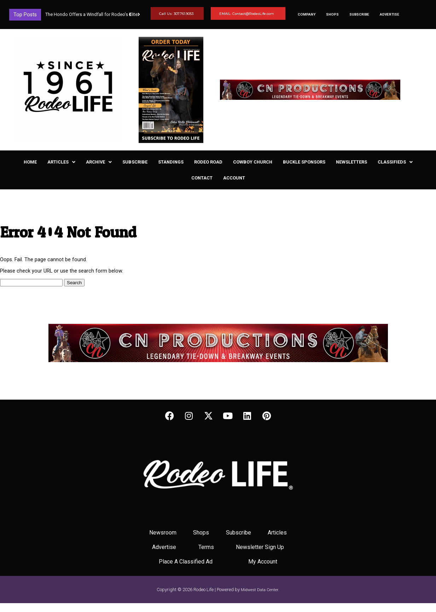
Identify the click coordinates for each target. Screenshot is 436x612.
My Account (262, 561)
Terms (206, 547)
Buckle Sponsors (304, 162)
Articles (61, 162)
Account (234, 178)
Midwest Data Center (259, 589)
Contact (202, 178)
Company (306, 14)
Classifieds (395, 162)
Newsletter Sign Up (260, 547)
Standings (171, 162)
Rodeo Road (208, 162)
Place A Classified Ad (186, 561)
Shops (332, 14)
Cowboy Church (252, 162)
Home (30, 162)
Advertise (389, 14)
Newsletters (351, 162)
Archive (99, 162)
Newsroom (162, 532)
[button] (139, 14)
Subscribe (359, 14)
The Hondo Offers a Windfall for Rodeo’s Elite (91, 14)
